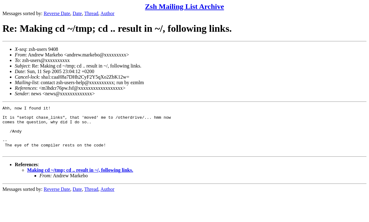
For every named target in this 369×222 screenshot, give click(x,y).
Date (77, 13)
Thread (91, 13)
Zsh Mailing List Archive (184, 6)
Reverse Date (57, 13)
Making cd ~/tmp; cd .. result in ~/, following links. (80, 179)
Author (107, 13)
